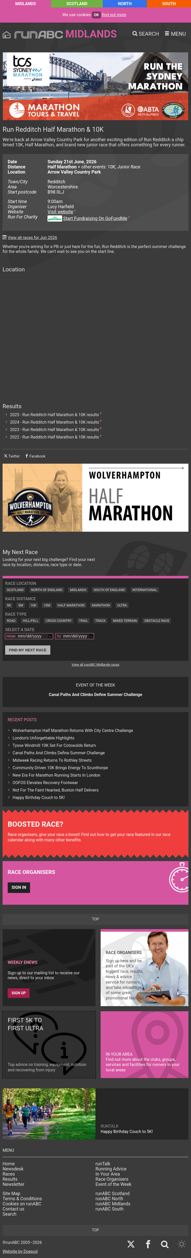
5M (20, 605)
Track (100, 621)
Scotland (77, 3)
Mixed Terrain (125, 621)
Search (9, 1214)
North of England (46, 590)
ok (96, 15)
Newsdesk (13, 1168)
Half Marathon (71, 605)
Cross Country (59, 621)
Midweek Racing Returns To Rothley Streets (52, 760)
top (95, 919)
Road (11, 621)
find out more (114, 14)
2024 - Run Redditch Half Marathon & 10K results (54, 422)
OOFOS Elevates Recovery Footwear (45, 782)
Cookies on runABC (22, 1203)
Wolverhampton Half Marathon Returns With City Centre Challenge (73, 730)
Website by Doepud (20, 1251)
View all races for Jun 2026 (32, 237)
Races (9, 1174)
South (169, 3)
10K (33, 605)
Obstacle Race (156, 621)
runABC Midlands (113, 1203)
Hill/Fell (30, 621)
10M (47, 605)
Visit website (60, 211)
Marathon (101, 605)
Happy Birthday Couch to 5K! (39, 797)
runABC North (109, 1198)
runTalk (103, 1163)
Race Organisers (112, 1179)
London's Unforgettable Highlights (43, 738)
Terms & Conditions (22, 1198)
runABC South (109, 1209)
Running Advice (111, 1168)
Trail (83, 621)
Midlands (25, 3)
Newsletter (13, 1184)
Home (9, 1163)
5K (9, 605)
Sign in (19, 887)
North (125, 3)
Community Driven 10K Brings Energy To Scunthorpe (60, 767)
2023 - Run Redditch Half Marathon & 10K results (54, 429)
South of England (109, 590)
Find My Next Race (27, 650)
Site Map (11, 1193)
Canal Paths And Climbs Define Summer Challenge (59, 752)
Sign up (19, 993)
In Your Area (108, 1174)
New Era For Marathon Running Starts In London (56, 775)
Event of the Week (113, 1184)
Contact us (13, 1209)
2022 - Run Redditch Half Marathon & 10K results (54, 437)
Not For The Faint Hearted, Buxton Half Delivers (56, 790)
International (144, 590)
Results (10, 1179)
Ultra (122, 605)
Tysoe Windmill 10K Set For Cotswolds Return (54, 745)
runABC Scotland (113, 1193)
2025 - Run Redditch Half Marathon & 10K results (54, 414)
